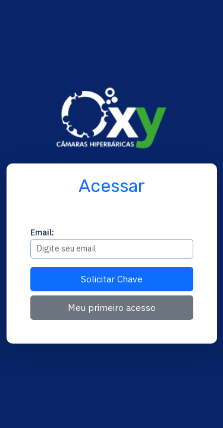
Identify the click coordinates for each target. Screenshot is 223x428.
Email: (42, 232)
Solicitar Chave (112, 279)
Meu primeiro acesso (112, 307)
